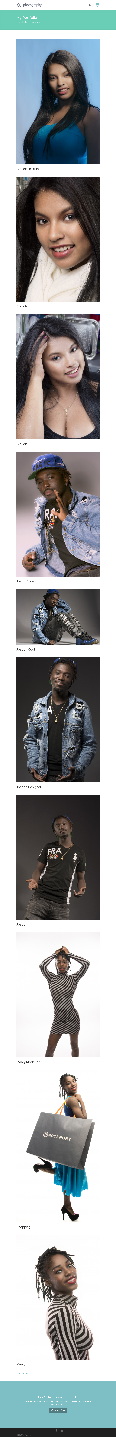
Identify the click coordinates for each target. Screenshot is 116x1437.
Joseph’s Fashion (28, 581)
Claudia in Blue (27, 169)
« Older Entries (22, 1373)
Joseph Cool (25, 649)
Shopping (23, 1227)
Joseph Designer (28, 787)
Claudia (22, 306)
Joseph (21, 924)
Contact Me (58, 1410)
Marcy (21, 1364)
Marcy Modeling (28, 1062)
